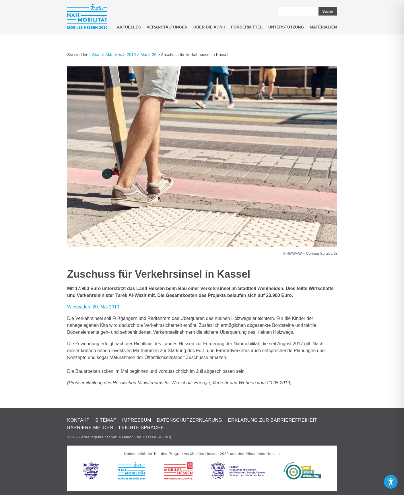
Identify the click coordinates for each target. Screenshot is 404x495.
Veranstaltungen (167, 27)
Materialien (323, 27)
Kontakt (78, 420)
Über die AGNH (209, 27)
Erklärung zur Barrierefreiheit (272, 420)
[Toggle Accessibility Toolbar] (390, 481)
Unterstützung (286, 27)
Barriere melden (90, 427)
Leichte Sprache (141, 427)
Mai (144, 54)
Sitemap (105, 420)
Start (96, 54)
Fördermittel (247, 27)
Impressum (136, 420)
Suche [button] (327, 11)
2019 (131, 54)
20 (154, 54)
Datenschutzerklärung (189, 420)
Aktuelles (129, 27)
